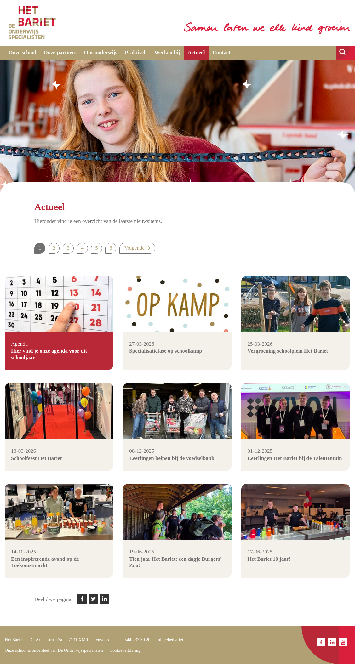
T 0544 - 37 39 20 (134, 640)
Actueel (196, 52)
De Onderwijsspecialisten (80, 650)
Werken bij (167, 52)
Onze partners (59, 52)
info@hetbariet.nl (172, 640)
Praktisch (136, 52)
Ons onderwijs (100, 52)
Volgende (134, 248)
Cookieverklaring (125, 650)
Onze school (22, 52)
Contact (221, 52)
